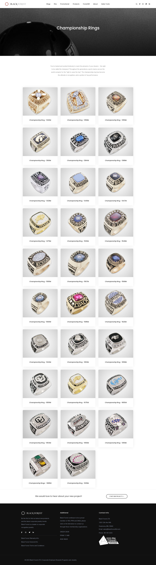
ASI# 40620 (64, 539)
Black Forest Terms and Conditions (32, 546)
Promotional (64, 4)
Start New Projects (117, 496)
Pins (55, 4)
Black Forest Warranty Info (30, 538)
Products (76, 4)
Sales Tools (105, 4)
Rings (48, 4)
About (95, 4)
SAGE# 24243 (64, 532)
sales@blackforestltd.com (111, 529)
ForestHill (86, 4)
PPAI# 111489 (64, 535)
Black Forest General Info (29, 542)
